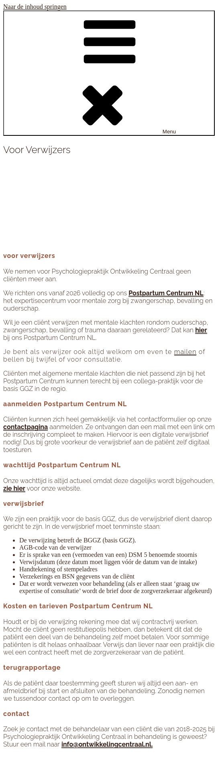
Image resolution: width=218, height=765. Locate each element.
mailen (185, 352)
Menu (109, 73)
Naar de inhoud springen (35, 6)
